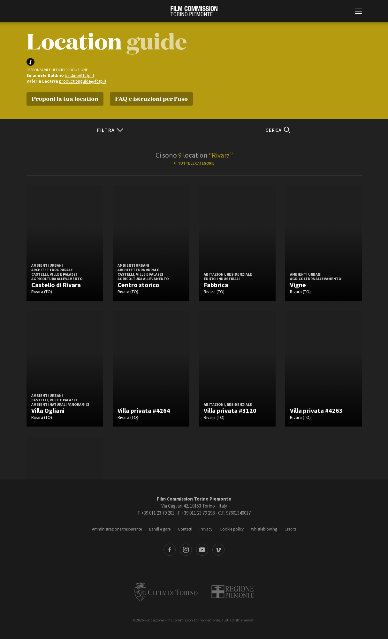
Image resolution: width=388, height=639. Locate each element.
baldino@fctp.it (79, 75)
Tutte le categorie (196, 163)
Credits (290, 529)
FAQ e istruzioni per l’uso (151, 98)
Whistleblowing (264, 529)
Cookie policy (232, 529)
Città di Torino (166, 591)
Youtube (202, 550)
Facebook (170, 550)
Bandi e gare (160, 529)
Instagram (186, 550)
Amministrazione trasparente (117, 529)
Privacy (206, 529)
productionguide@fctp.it (82, 81)
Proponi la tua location (65, 98)
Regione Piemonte (232, 591)
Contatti (185, 529)
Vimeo (218, 550)
